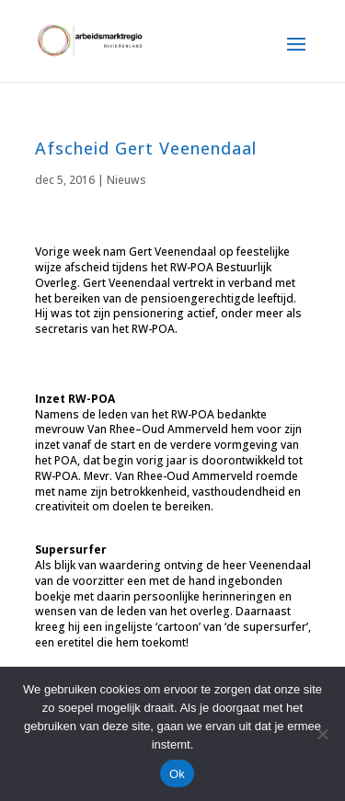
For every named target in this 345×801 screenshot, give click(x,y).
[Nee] (322, 734)
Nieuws (126, 180)
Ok (177, 774)
